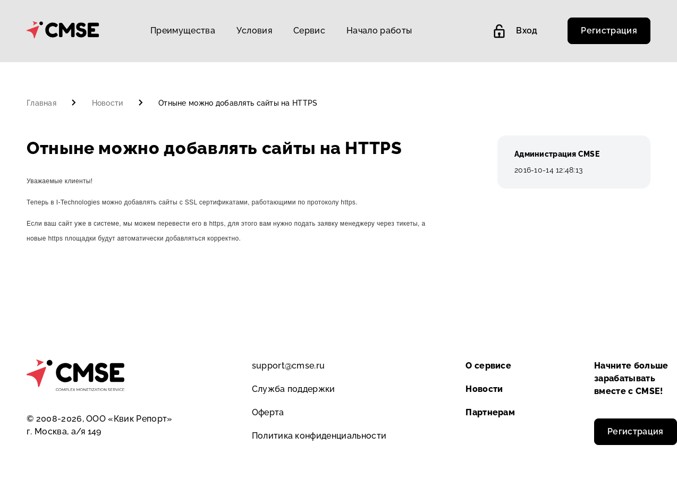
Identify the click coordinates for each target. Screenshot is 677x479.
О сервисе (488, 366)
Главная (42, 103)
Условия (254, 30)
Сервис (309, 30)
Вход (516, 31)
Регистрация (609, 30)
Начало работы (379, 30)
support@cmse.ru (288, 366)
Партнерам (490, 412)
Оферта (268, 412)
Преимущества (182, 30)
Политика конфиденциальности (319, 436)
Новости (108, 103)
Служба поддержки (293, 389)
